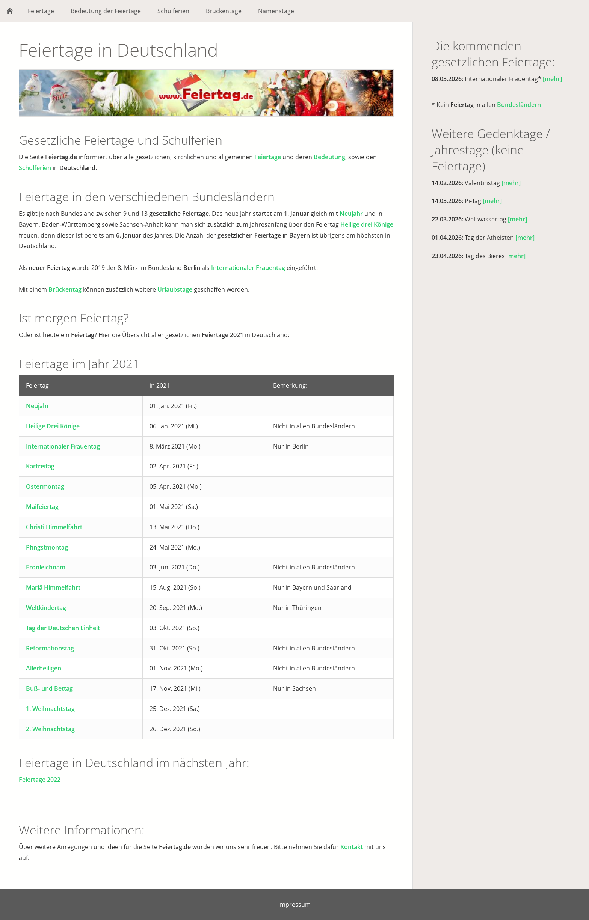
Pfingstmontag (47, 547)
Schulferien (35, 168)
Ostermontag (45, 486)
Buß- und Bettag (49, 688)
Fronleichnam (45, 567)
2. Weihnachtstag (50, 729)
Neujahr (351, 213)
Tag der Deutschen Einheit (63, 628)
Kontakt (351, 847)
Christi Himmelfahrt (54, 527)
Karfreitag (40, 466)
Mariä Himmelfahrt (53, 587)
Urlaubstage (174, 289)
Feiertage (267, 157)
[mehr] (552, 79)
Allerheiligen (43, 668)
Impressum (294, 904)
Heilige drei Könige (366, 224)
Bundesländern (519, 105)
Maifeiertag (42, 507)
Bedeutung (329, 157)
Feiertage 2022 (39, 779)
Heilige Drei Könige (53, 426)
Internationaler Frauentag (248, 268)
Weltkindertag (46, 608)
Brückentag (65, 289)
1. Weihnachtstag (50, 709)
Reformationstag (50, 648)
